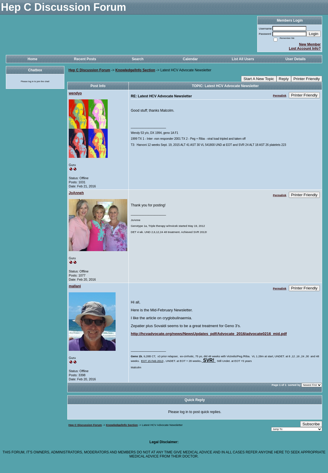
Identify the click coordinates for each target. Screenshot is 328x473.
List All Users (243, 59)
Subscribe (311, 424)
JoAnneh (76, 193)
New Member (310, 44)
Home (32, 59)
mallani (75, 286)
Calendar (190, 59)
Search (138, 59)
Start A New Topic (258, 79)
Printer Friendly (306, 79)
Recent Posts (85, 59)
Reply (284, 79)
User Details (295, 59)
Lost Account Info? (305, 48)
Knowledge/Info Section (135, 70)
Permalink (279, 95)
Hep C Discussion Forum (89, 70)
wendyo (75, 93)
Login (313, 34)
